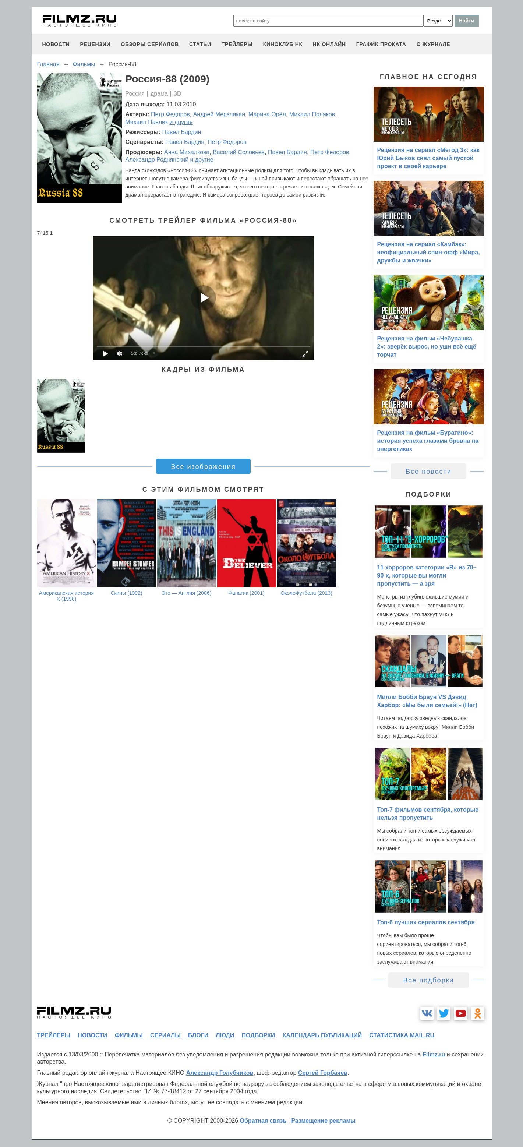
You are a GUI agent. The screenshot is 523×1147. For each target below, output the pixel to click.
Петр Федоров (170, 114)
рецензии (95, 44)
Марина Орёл (267, 114)
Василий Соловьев (239, 152)
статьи (200, 44)
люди (225, 1035)
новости (56, 44)
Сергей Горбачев (322, 1073)
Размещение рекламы (323, 1121)
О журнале (433, 44)
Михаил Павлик (147, 122)
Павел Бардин (181, 132)
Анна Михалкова (186, 152)
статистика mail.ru (401, 1035)
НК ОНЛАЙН (329, 44)
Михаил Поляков (312, 114)
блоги (198, 1035)
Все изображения (203, 466)
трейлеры (237, 44)
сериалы (165, 1035)
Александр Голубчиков (220, 1073)
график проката (381, 44)
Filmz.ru (434, 1054)
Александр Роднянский (157, 159)
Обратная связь (263, 1121)
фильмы (128, 1035)
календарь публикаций (322, 1035)
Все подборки (428, 980)
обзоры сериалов (150, 44)
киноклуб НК (283, 44)
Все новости (429, 471)
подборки (258, 1035)
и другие (180, 122)
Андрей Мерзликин (219, 114)
